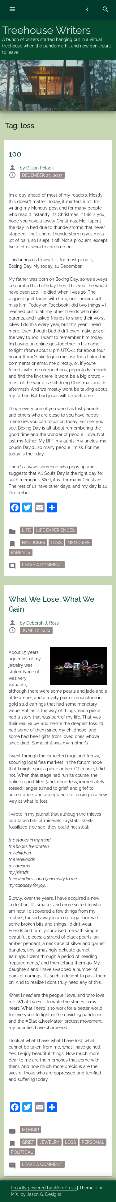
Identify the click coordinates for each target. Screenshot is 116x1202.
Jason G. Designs (44, 1194)
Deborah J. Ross (42, 623)
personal (93, 1142)
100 (15, 153)
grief (28, 1142)
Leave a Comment (43, 564)
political (22, 1152)
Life (26, 530)
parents (20, 552)
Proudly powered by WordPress (44, 1187)
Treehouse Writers (46, 30)
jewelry (49, 1142)
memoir (30, 1129)
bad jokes (33, 542)
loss (56, 542)
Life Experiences (55, 530)
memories (78, 542)
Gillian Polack (40, 167)
